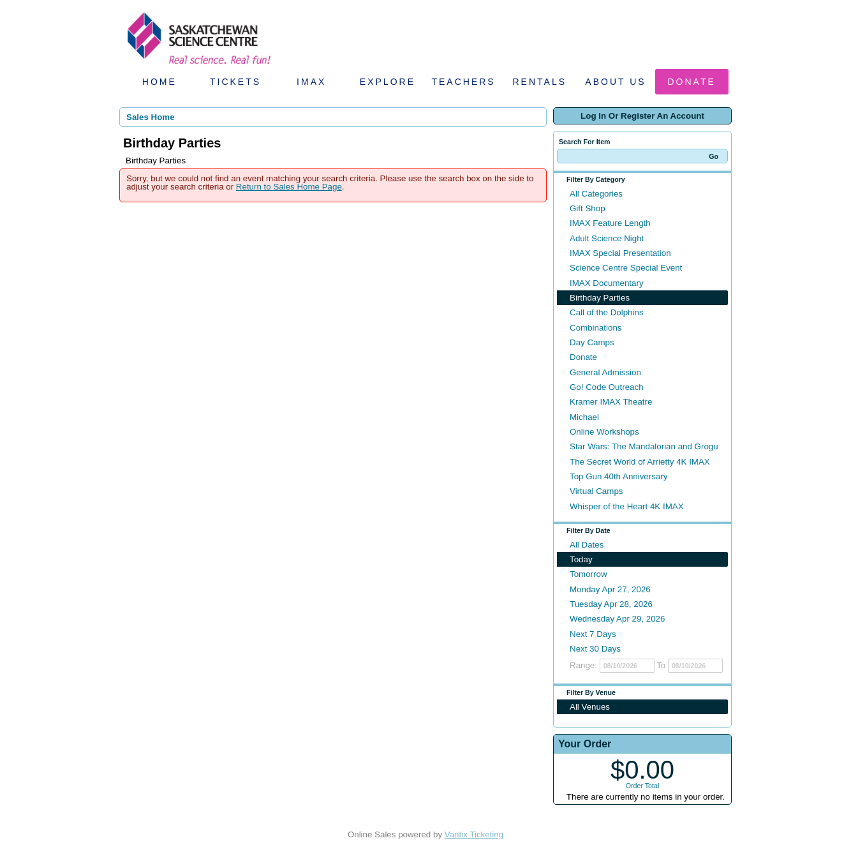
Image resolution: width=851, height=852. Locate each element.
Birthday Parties (600, 298)
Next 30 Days (595, 649)
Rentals (540, 82)
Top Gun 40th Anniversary (618, 476)
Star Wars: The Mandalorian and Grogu (644, 446)
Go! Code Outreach (607, 387)
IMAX (311, 82)
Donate (692, 82)
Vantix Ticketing (474, 834)
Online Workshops (604, 432)
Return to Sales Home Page (289, 186)
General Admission (605, 372)
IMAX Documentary (607, 283)
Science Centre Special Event (626, 268)
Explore (387, 82)
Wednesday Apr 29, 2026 (617, 619)
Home (159, 82)
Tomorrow (588, 574)
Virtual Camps (596, 491)
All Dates (586, 544)
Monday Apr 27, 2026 (610, 589)
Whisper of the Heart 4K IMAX (627, 506)
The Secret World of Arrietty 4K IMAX (640, 462)
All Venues (590, 707)
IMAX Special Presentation (620, 253)
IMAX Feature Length (610, 223)
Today (581, 559)
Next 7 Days (593, 634)
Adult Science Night (607, 238)
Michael (584, 417)
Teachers (463, 82)
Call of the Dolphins (607, 312)
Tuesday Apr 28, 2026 (611, 604)
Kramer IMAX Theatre (611, 402)
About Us (615, 82)
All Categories (596, 193)
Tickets (235, 82)
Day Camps (592, 342)
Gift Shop (587, 208)
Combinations (596, 328)
